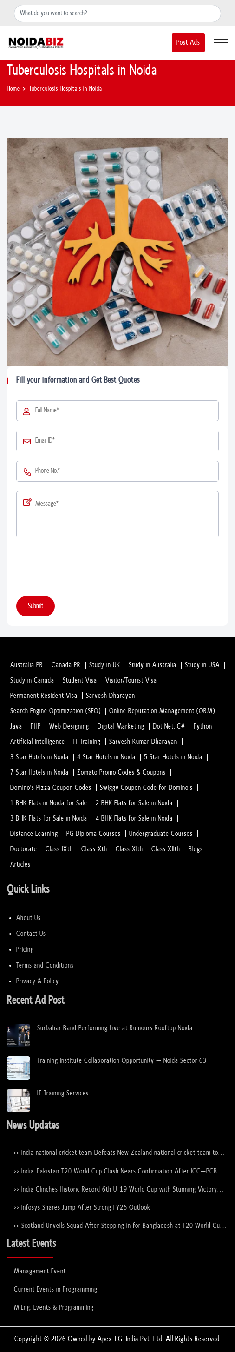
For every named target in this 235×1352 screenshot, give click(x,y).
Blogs (196, 849)
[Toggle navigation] (220, 42)
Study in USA (202, 665)
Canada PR (66, 665)
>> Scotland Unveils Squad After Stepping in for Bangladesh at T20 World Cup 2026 (118, 1226)
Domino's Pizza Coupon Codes (50, 787)
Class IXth (59, 849)
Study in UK (104, 665)
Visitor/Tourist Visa (131, 680)
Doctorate (23, 849)
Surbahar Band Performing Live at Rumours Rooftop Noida (115, 1028)
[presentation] (86, 568)
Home (13, 89)
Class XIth (129, 849)
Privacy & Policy (37, 981)
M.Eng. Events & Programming (54, 1307)
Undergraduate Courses (161, 833)
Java (16, 726)
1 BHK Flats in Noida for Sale (48, 803)
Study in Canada (32, 680)
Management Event (40, 1271)
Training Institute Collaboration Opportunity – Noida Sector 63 (122, 1060)
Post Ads (188, 42)
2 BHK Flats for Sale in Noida (134, 803)
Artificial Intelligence (37, 741)
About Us (28, 918)
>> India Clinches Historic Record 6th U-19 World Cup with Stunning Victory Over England (115, 1190)
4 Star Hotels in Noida (106, 757)
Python (203, 726)
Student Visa (80, 680)
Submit (35, 606)
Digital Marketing (121, 726)
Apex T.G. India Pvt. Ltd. (131, 1339)
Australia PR (26, 665)
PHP (36, 726)
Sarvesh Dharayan (110, 695)
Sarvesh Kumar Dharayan (143, 741)
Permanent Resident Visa (44, 695)
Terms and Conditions (45, 965)
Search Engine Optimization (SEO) (55, 711)
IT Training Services (63, 1093)
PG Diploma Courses (93, 833)
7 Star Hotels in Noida (39, 772)
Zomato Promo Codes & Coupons (121, 772)
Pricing (25, 949)
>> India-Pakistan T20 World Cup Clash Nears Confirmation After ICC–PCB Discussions (115, 1172)
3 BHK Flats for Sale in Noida (48, 818)
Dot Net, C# (169, 726)
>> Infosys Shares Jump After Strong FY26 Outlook (82, 1207)
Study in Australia (152, 665)
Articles (20, 864)
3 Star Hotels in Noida (39, 757)
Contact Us (31, 933)
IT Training (87, 741)
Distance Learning (34, 833)
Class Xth (94, 849)
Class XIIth (165, 849)
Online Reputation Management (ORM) (162, 711)
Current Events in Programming (56, 1289)
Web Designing (69, 726)
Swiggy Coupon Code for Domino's (146, 787)
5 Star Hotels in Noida (173, 757)
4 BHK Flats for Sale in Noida (134, 818)
